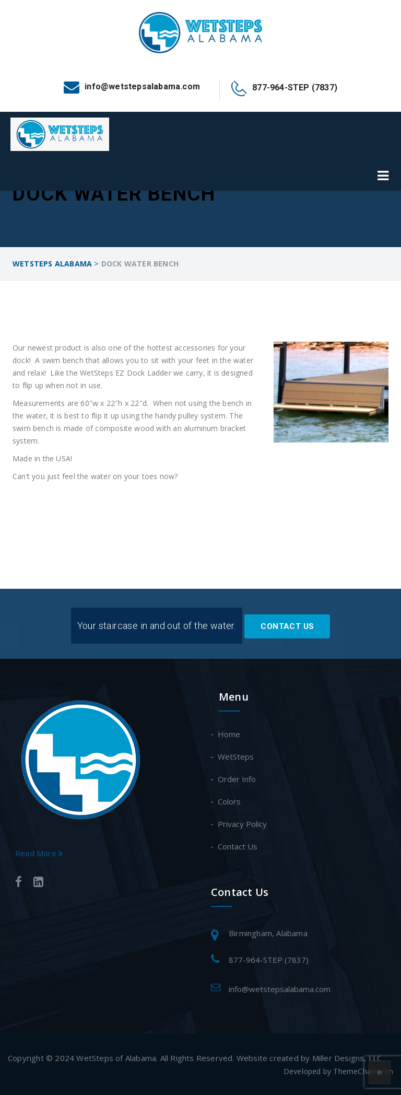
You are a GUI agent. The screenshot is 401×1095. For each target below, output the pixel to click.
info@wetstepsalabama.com (280, 989)
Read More (39, 853)
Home (229, 734)
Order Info (237, 779)
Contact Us (287, 626)
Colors (230, 801)
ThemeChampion (363, 1071)
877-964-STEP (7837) (269, 959)
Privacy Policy (243, 824)
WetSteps (236, 756)
